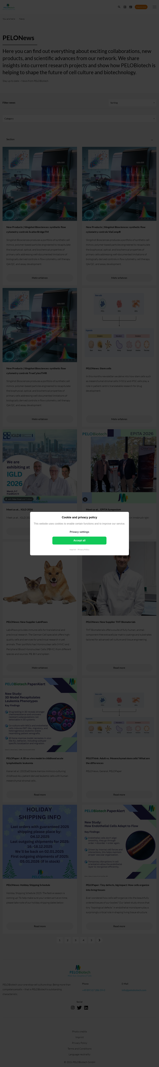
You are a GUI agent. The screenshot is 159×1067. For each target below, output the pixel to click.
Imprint (73, 549)
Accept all (80, 540)
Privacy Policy (83, 549)
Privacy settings (79, 531)
